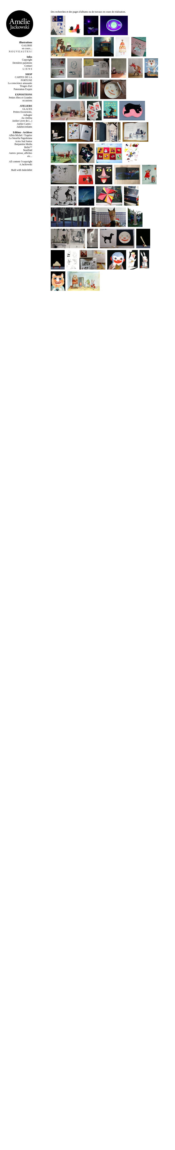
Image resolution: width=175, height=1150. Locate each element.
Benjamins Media (23, 144)
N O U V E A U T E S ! (20, 51)
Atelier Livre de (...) (22, 120)
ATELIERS (26, 105)
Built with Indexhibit (21, 170)
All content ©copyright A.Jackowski (20, 163)
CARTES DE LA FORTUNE (23, 78)
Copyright (27, 59)
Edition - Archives (22, 132)
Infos (29, 56)
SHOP (28, 74)
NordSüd (27, 150)
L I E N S (27, 68)
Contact (28, 65)
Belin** (28, 147)
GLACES (27, 109)
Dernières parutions (22, 62)
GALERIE (27, 45)
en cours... (27, 48)
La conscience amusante (20, 83)
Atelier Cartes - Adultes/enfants (24, 125)
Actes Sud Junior (23, 141)
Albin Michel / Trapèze (20, 135)
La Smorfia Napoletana (20, 138)
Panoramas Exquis (23, 89)
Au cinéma (26, 117)
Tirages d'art (26, 86)
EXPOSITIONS (23, 94)
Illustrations (25, 42)
